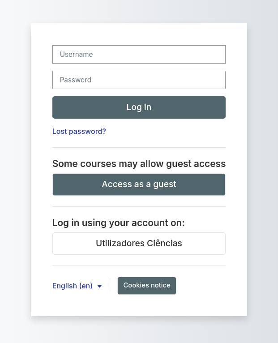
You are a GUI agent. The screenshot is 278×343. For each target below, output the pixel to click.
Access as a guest (139, 184)
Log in (139, 107)
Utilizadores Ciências (139, 243)
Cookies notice (147, 285)
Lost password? (79, 131)
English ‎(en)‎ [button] (73, 285)
